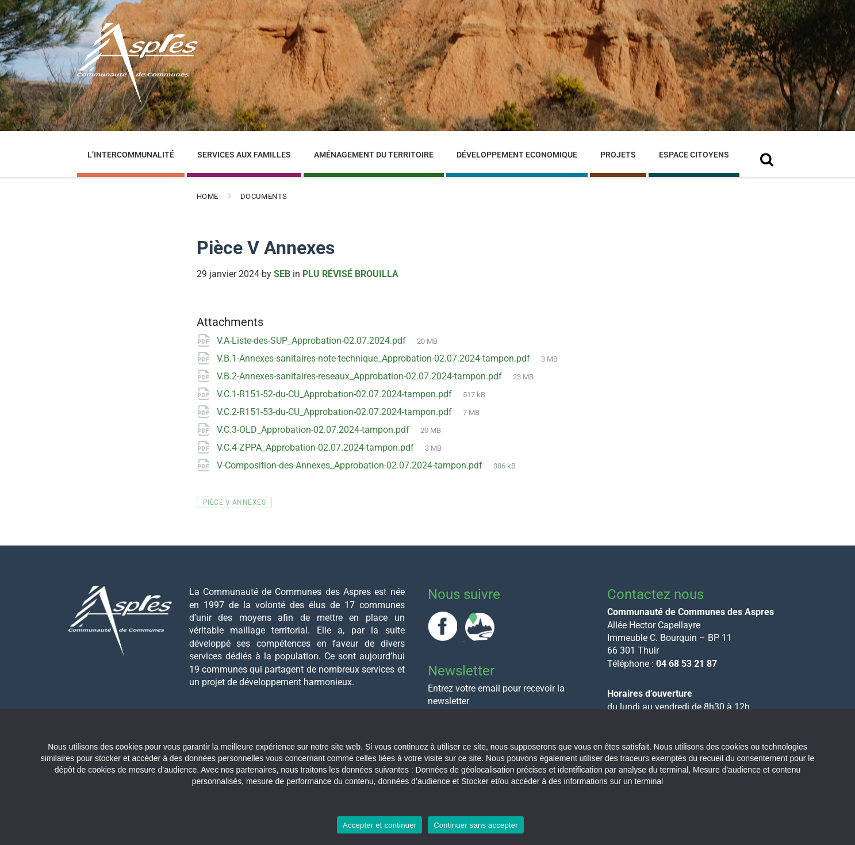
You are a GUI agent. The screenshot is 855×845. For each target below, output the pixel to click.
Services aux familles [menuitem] (244, 154)
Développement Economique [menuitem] (517, 154)
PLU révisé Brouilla (350, 273)
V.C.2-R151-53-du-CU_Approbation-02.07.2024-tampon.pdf (335, 411)
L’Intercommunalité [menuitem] (130, 154)
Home (207, 196)
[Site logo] (137, 102)
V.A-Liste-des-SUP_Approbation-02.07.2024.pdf (312, 340)
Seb (282, 273)
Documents (263, 196)
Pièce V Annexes (234, 502)
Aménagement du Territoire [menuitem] (374, 154)
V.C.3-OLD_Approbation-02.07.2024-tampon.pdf (314, 429)
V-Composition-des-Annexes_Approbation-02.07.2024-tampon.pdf (351, 465)
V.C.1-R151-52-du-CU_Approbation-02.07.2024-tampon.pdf (335, 394)
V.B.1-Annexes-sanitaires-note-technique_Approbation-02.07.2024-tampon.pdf (374, 358)
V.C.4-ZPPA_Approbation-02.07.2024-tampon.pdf (316, 447)
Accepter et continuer (379, 825)
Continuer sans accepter (476, 825)
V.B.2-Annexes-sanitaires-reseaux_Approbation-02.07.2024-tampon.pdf (360, 376)
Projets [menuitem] (618, 154)
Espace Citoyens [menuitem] (694, 154)
